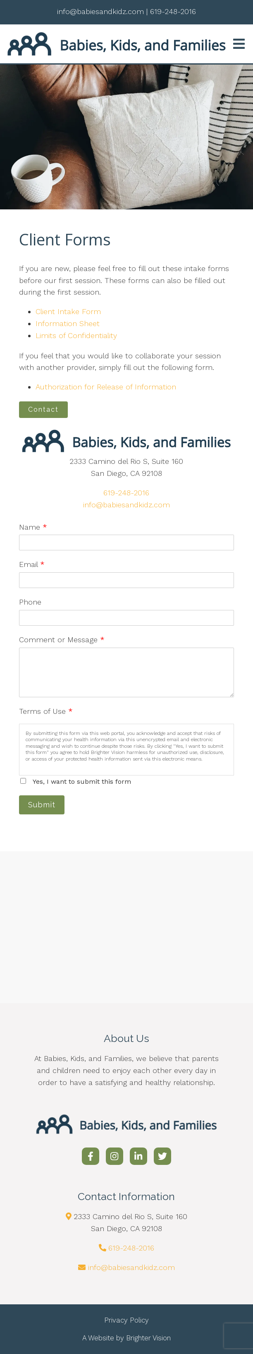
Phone (30, 602)
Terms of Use (46, 711)
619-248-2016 (126, 492)
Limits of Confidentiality (76, 335)
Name (33, 527)
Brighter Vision (148, 1338)
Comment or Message (62, 639)
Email (32, 564)
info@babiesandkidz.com (126, 504)
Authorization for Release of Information (106, 386)
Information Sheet (68, 323)
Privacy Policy (126, 1320)
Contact (43, 409)
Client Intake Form (68, 311)
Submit (41, 804)
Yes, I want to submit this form (82, 781)
